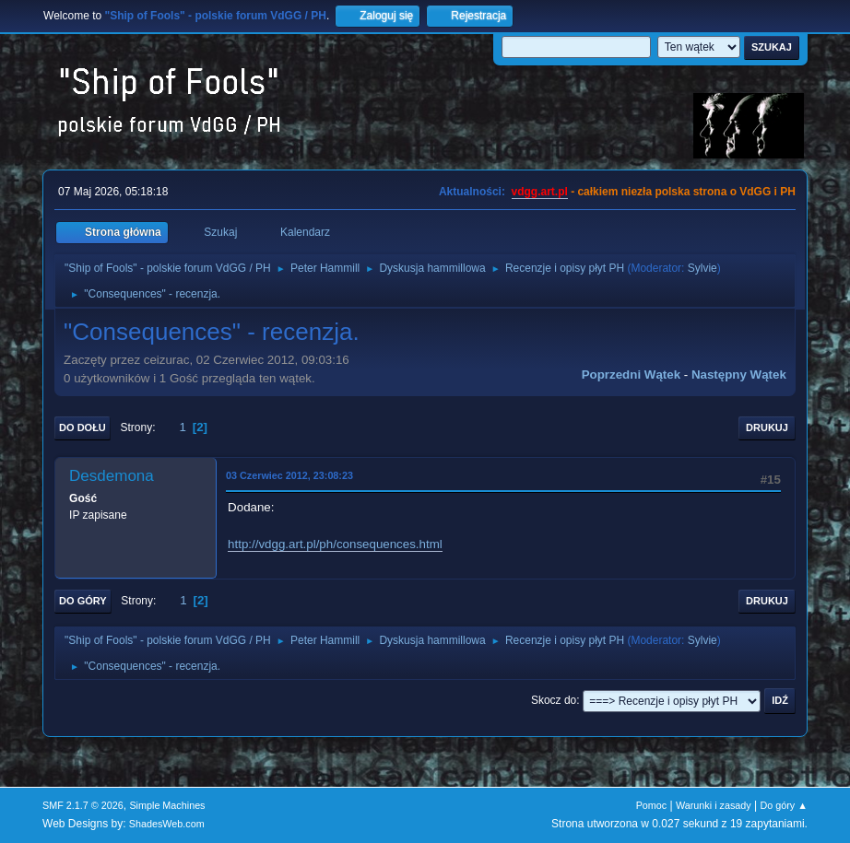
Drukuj (767, 427)
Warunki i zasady (713, 805)
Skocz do (553, 700)
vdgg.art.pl (540, 191)
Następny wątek (738, 374)
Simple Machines (167, 805)
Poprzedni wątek (631, 374)
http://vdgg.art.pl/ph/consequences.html (335, 544)
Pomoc (651, 805)
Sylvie (702, 268)
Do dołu (82, 427)
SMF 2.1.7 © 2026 (83, 805)
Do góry (83, 600)
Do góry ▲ (783, 805)
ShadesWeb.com (167, 823)
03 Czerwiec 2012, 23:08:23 (289, 475)
